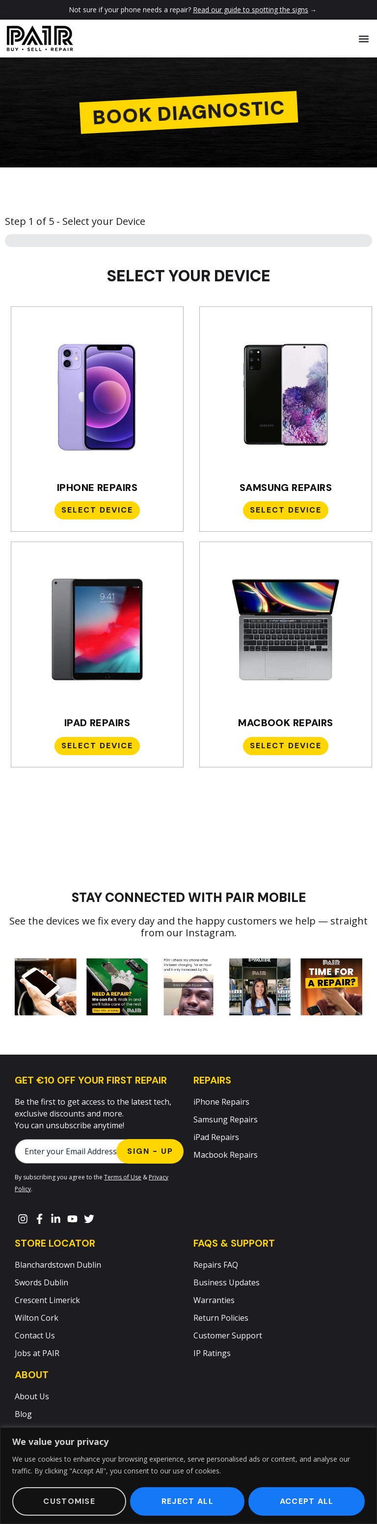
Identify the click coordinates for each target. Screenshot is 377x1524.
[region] (188, 1475)
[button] (364, 38)
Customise (69, 1501)
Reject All (188, 1501)
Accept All (307, 1501)
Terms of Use (122, 1177)
